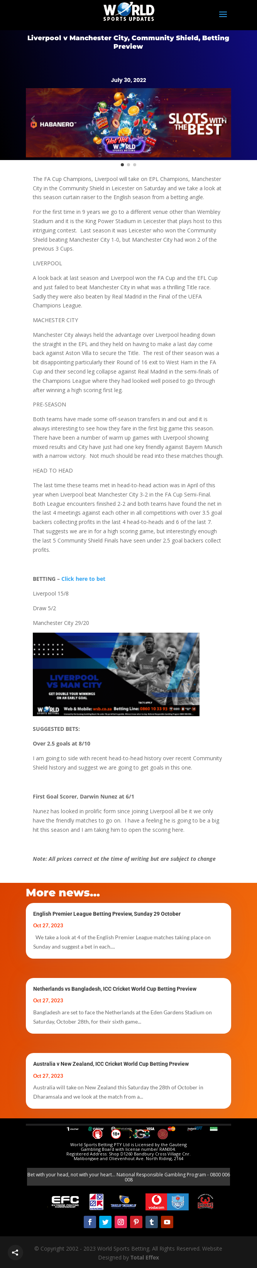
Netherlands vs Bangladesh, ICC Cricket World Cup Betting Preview (114, 989)
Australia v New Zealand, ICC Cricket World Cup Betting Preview (111, 1064)
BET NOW (77, 61)
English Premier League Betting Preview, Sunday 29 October (107, 914)
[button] (33, 118)
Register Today (180, 59)
